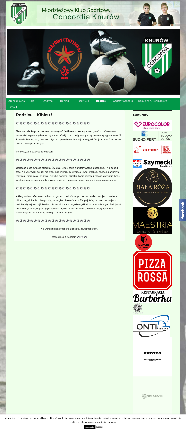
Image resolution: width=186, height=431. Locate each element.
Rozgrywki (83, 101)
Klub (31, 101)
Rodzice (101, 101)
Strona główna (16, 101)
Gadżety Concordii (123, 101)
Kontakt (12, 107)
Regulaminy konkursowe (152, 101)
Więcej (99, 427)
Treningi (64, 101)
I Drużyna (47, 101)
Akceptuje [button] (89, 427)
